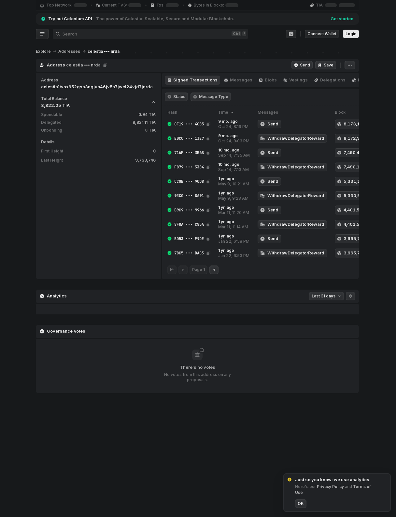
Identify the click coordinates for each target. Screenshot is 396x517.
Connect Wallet (321, 33)
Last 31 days (326, 296)
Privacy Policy (331, 486)
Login (351, 33)
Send (302, 65)
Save (325, 65)
